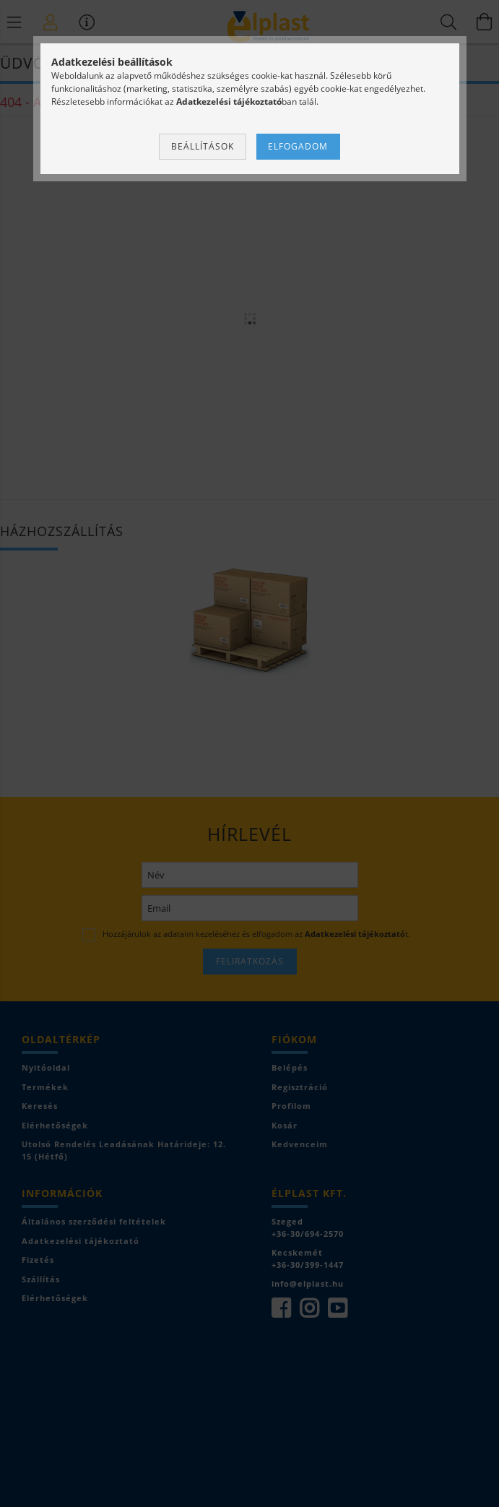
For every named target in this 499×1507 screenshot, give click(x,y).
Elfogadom (298, 146)
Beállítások (202, 146)
